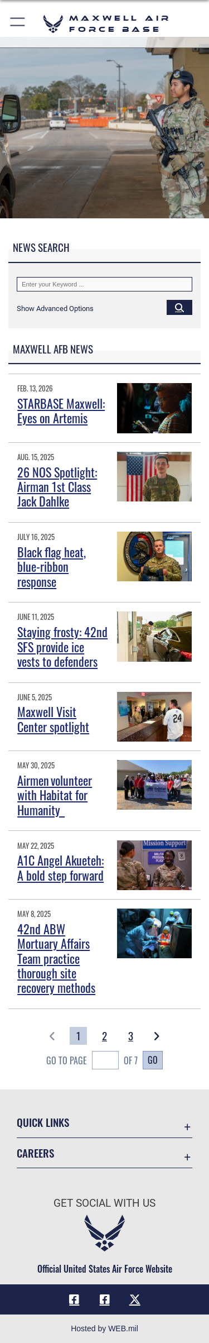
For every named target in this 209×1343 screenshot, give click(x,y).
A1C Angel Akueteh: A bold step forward (60, 867)
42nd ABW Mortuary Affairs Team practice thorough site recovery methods (56, 958)
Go (153, 1060)
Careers (35, 1153)
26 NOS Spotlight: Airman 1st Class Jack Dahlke (57, 486)
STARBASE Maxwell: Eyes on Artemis (61, 410)
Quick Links (43, 1122)
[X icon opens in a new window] (135, 1299)
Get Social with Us (104, 1203)
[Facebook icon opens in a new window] (74, 1299)
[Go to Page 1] (78, 1036)
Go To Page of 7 (92, 1061)
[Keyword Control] (104, 284)
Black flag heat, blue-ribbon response (51, 566)
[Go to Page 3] (130, 1036)
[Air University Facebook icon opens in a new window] (104, 1299)
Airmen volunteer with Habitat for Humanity (54, 795)
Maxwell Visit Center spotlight (53, 718)
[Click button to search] (179, 307)
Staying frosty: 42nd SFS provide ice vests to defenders (62, 646)
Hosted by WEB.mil (104, 1328)
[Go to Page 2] (104, 1036)
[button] (18, 23)
